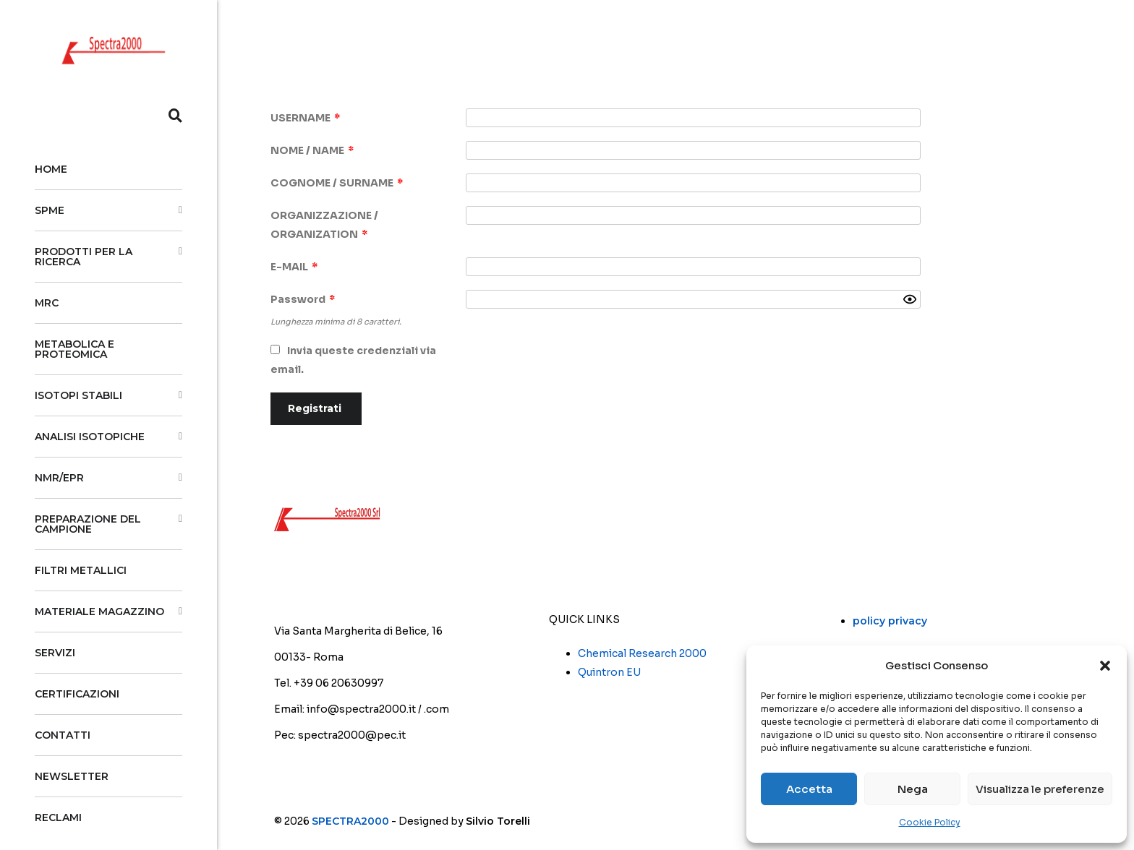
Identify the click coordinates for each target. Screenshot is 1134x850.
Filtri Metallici (81, 570)
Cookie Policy (929, 822)
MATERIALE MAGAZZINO (99, 611)
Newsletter (71, 776)
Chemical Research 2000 (642, 653)
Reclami (58, 817)
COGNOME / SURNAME (336, 182)
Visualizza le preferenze (1040, 789)
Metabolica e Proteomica (74, 349)
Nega (913, 789)
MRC (47, 302)
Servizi (55, 652)
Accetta (809, 789)
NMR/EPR (59, 477)
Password (302, 299)
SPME (49, 210)
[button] (1105, 665)
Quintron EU (609, 672)
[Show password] (910, 299)
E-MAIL (293, 266)
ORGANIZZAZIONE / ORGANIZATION (324, 225)
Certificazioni (77, 693)
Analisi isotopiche (90, 436)
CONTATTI (62, 735)
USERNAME (305, 117)
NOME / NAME (312, 150)
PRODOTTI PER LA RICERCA (83, 256)
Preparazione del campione (88, 524)
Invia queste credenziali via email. (353, 360)
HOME (51, 169)
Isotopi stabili (78, 395)
